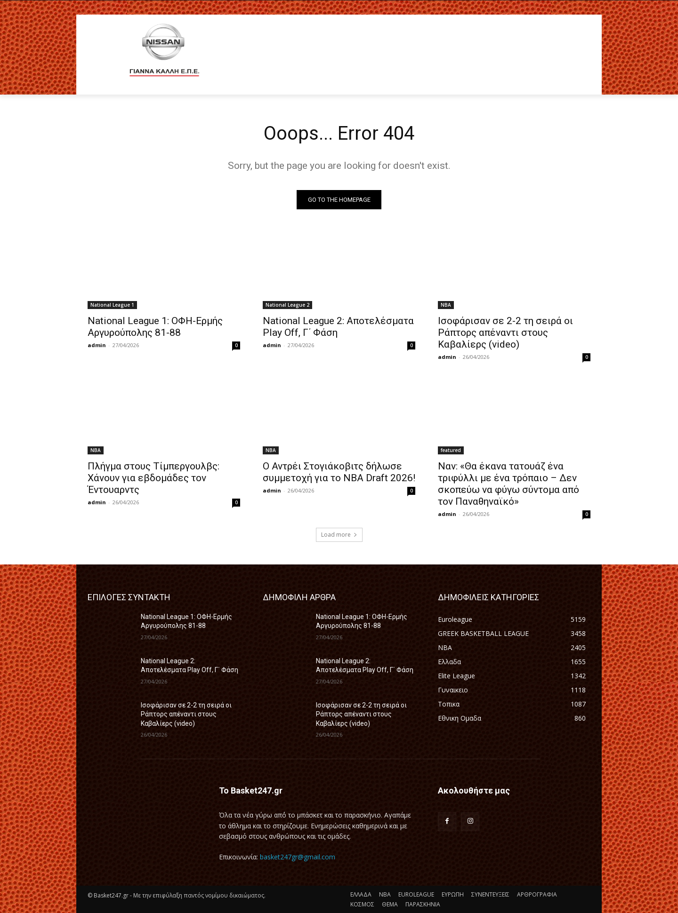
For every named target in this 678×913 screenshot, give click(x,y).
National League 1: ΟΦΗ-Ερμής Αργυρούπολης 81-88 (155, 326)
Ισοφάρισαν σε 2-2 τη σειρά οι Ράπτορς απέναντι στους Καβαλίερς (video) (505, 332)
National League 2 (287, 305)
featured (451, 450)
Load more (339, 535)
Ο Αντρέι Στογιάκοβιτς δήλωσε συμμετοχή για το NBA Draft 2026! (339, 472)
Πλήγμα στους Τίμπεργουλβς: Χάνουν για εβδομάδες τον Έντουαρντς (153, 477)
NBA (446, 305)
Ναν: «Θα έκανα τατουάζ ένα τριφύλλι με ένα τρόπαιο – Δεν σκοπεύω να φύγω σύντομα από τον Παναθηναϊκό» (508, 483)
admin (97, 345)
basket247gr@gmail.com (297, 856)
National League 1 (112, 305)
